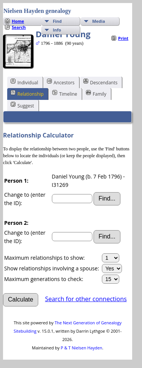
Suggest (22, 105)
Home (18, 21)
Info (57, 30)
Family (96, 93)
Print (123, 38)
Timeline (64, 93)
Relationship (27, 93)
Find (57, 21)
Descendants (100, 82)
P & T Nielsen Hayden (81, 348)
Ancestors (61, 82)
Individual (24, 82)
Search (19, 27)
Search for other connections (86, 299)
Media (98, 21)
